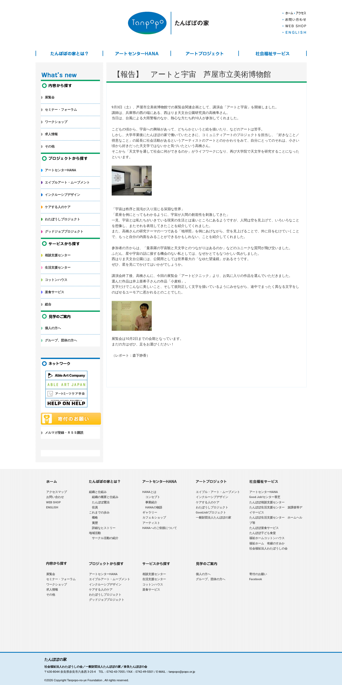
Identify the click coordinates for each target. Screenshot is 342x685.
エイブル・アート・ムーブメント (218, 492)
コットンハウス (56, 280)
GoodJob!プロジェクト (211, 512)
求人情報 (51, 134)
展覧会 (50, 97)
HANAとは (149, 492)
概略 (95, 517)
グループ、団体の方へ (61, 340)
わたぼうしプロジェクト (62, 219)
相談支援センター (58, 255)
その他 (50, 146)
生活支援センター (58, 267)
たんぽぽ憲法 (101, 502)
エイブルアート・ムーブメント (67, 182)
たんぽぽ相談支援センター (267, 502)
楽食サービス (54, 292)
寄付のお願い (258, 574)
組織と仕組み (98, 492)
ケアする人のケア (58, 207)
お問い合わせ (55, 497)
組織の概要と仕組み (105, 497)
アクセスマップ (56, 492)
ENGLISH (52, 507)
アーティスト (151, 523)
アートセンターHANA (136, 53)
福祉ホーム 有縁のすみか (267, 543)
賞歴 (95, 523)
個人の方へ (53, 328)
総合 (48, 304)
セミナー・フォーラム (61, 109)
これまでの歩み (99, 512)
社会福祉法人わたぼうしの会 (268, 548)
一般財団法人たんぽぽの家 (213, 517)
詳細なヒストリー (103, 528)
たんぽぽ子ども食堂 (262, 533)
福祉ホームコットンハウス (267, 538)
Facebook (255, 579)
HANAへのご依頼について (159, 528)
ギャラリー (149, 512)
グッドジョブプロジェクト (64, 231)
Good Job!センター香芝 (264, 497)
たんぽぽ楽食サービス (264, 528)
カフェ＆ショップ (154, 517)
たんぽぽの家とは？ (69, 53)
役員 (95, 507)
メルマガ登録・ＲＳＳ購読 (64, 433)
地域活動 (95, 533)
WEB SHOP (53, 502)
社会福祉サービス (272, 53)
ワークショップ (56, 122)
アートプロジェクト (204, 53)
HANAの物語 (153, 507)
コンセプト (152, 497)
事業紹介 (151, 502)
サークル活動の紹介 (105, 538)
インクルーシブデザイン (62, 195)
